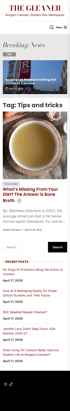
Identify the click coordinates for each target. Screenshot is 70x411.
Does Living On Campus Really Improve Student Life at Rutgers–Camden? (31, 352)
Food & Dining (11, 184)
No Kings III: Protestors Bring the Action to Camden (31, 81)
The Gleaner (35, 8)
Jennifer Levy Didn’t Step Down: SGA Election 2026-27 (29, 331)
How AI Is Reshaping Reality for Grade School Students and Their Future (30, 293)
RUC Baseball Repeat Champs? (25, 312)
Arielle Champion (12, 229)
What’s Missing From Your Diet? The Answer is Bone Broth (30, 195)
